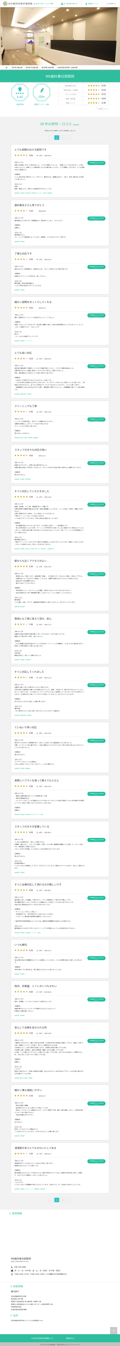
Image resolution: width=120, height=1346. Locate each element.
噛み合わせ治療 (30, 549)
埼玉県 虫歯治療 (17, 67)
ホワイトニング (30, 1189)
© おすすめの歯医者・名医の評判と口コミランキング (60, 1345)
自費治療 (49, 193)
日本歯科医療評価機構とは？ (42, 1338)
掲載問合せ (70, 1338)
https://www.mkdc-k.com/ (20, 1261)
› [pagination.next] (68, 137)
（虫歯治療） (76, 125)
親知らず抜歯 (23, 437)
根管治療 (33, 193)
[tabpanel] (60, 36)
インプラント (29, 341)
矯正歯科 (28, 193)
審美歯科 (36, 437)
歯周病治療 (23, 394)
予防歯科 (22, 193)
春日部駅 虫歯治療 (48, 67)
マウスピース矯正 (41, 193)
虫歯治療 (16, 193)
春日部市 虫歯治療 (32, 67)
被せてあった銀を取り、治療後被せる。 (45, 549)
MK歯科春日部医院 (60, 76)
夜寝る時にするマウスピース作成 (34, 814)
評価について (102, 109)
